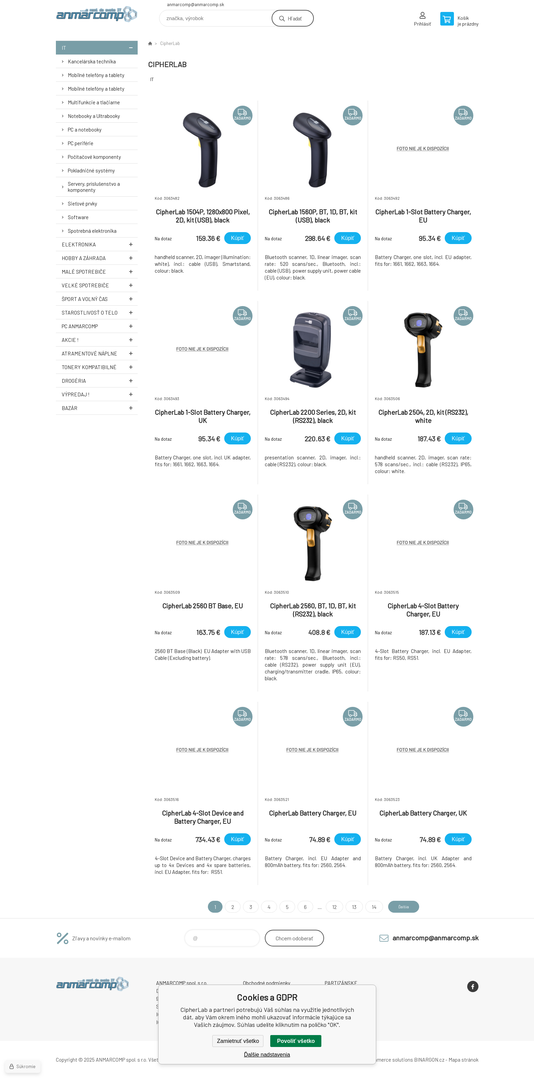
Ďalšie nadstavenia (267, 1055)
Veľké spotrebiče (100, 285)
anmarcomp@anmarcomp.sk (195, 4)
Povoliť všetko (296, 1041)
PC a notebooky (85, 129)
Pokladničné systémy (91, 170)
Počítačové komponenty (94, 157)
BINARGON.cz (429, 1060)
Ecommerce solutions (388, 1060)
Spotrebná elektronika (92, 231)
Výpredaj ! (100, 394)
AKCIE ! (100, 339)
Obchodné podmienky (266, 983)
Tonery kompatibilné (100, 367)
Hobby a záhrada (100, 257)
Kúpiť (237, 238)
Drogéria (100, 380)
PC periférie (80, 143)
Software (78, 217)
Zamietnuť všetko (238, 1041)
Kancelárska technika (92, 61)
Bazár (100, 407)
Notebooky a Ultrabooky (94, 116)
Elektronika (100, 244)
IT (100, 47)
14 (368, 907)
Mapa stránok (463, 1060)
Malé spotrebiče (100, 271)
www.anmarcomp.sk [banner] (97, 16)
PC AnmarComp (100, 326)
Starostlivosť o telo (100, 312)
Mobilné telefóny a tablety (96, 75)
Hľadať (295, 18)
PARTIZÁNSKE (341, 983)
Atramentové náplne (100, 353)
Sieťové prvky (82, 203)
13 (348, 907)
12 (328, 907)
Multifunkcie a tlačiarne (94, 102)
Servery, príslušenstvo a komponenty (94, 187)
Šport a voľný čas (100, 298)
